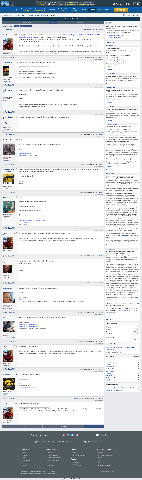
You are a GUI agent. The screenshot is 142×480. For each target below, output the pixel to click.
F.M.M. (80, 57)
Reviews (50, 465)
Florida (4, 217)
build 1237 (121, 115)
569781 (101, 112)
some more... (25, 224)
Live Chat (75, 4)
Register (127, 15)
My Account (76, 462)
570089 (101, 312)
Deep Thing (9, 30)
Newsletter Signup (79, 455)
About (24, 452)
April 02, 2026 (110, 45)
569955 (101, 283)
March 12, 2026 (110, 87)
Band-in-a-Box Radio (54, 457)
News (74, 452)
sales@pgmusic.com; (37, 473)
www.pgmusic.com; (26, 473)
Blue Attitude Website (25, 153)
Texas (4, 279)
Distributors (26, 460)
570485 (101, 369)
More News (109, 319)
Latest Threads (65, 19)
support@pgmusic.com (49, 473)
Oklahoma (5, 394)
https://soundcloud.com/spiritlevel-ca (29, 326)
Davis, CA (5, 131)
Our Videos (22, 108)
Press (24, 457)
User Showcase (41, 15)
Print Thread (19, 26)
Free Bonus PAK (128, 235)
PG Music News (111, 42)
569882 (101, 228)
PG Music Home (8, 15)
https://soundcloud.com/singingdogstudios (31, 389)
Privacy (112, 471)
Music (21, 299)
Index (53, 23)
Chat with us (92, 442)
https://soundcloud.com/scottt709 (28, 324)
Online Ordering (89, 4)
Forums (17, 15)
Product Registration (104, 465)
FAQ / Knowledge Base (105, 455)
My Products (77, 465)
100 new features (110, 216)
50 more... (25, 222)
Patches (100, 452)
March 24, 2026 (110, 74)
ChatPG (108, 23)
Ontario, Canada (7, 160)
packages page (123, 310)
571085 (101, 398)
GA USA (5, 100)
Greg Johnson (78, 398)
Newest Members (111, 344)
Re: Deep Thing (10, 57)
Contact (25, 455)
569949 (101, 256)
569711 (101, 57)
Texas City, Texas (7, 308)
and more (117, 156)
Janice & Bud (78, 341)
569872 (101, 164)
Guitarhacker (78, 228)
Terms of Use (103, 471)
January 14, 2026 (111, 173)
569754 (101, 85)
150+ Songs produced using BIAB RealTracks (32, 220)
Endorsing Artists (53, 460)
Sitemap (25, 465)
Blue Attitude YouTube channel (28, 155)
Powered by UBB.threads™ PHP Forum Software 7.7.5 (71, 479)
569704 (101, 29)
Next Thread (80, 22)
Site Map (119, 471)
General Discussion (28, 15)
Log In (136, 15)
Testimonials (52, 463)
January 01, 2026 (111, 249)
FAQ (84, 19)
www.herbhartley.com (25, 70)
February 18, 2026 (111, 124)
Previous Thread (25, 22)
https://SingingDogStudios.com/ (28, 387)
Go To (28, 26)
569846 (101, 135)
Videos (100, 460)
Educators (25, 463)
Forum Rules (76, 19)
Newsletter (105, 435)
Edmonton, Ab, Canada (9, 337)
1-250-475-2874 (87, 2)
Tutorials (100, 463)
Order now (108, 166)
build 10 (108, 80)
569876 (101, 192)
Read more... (109, 69)
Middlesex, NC (6, 81)
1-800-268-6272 (77, 2)
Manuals (100, 457)
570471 (101, 341)
